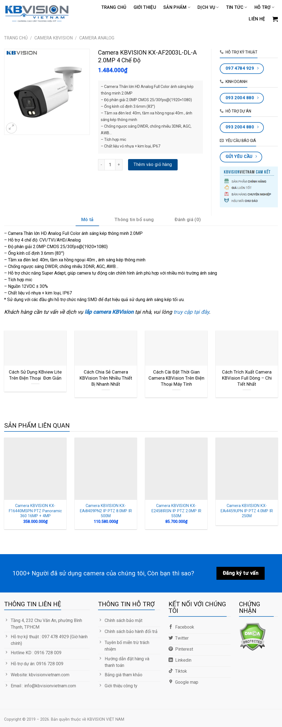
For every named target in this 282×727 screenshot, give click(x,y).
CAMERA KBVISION (53, 38)
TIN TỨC (236, 7)
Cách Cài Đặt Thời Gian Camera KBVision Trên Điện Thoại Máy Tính (176, 378)
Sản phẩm (176, 7)
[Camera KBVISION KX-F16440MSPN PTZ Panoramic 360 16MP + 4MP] (35, 469)
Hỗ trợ (264, 7)
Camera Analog (96, 38)
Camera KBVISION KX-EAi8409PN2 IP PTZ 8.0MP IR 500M (106, 510)
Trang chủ (113, 7)
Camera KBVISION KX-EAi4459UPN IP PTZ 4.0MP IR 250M (247, 510)
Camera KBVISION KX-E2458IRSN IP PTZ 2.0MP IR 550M (176, 510)
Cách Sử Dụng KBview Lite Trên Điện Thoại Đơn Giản (35, 375)
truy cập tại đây (190, 312)
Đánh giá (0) (188, 219)
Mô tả (87, 219)
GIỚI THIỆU (145, 7)
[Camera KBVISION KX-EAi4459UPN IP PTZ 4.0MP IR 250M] (247, 469)
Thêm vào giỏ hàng (153, 164)
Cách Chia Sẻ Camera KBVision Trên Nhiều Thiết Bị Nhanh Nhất (106, 378)
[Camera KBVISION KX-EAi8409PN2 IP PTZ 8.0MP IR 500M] (106, 469)
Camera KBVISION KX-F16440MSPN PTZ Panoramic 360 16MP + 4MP (35, 510)
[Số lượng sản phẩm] (109, 164)
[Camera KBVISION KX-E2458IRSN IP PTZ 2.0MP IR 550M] (176, 469)
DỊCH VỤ (208, 7)
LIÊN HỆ (257, 19)
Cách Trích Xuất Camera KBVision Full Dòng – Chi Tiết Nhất (247, 378)
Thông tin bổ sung (134, 219)
